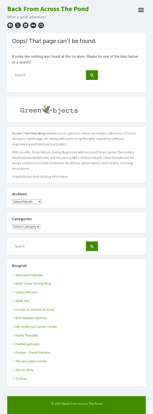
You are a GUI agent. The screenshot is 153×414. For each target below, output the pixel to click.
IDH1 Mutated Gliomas (31, 318)
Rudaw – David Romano (32, 352)
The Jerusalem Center (31, 361)
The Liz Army (24, 370)
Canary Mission (26, 292)
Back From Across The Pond (48, 9)
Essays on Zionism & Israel (34, 309)
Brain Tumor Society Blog (33, 283)
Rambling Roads (27, 344)
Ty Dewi (21, 378)
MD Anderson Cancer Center (36, 327)
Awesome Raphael (29, 275)
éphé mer (22, 301)
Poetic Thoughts (26, 335)
